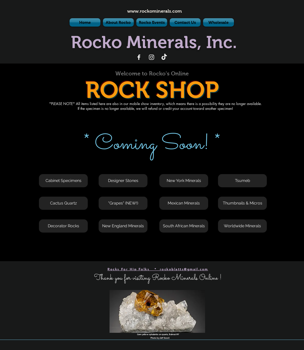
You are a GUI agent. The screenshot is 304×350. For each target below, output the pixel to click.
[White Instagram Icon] (151, 57)
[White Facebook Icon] (138, 57)
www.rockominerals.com (154, 11)
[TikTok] (164, 57)
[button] (63, 180)
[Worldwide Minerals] (242, 226)
